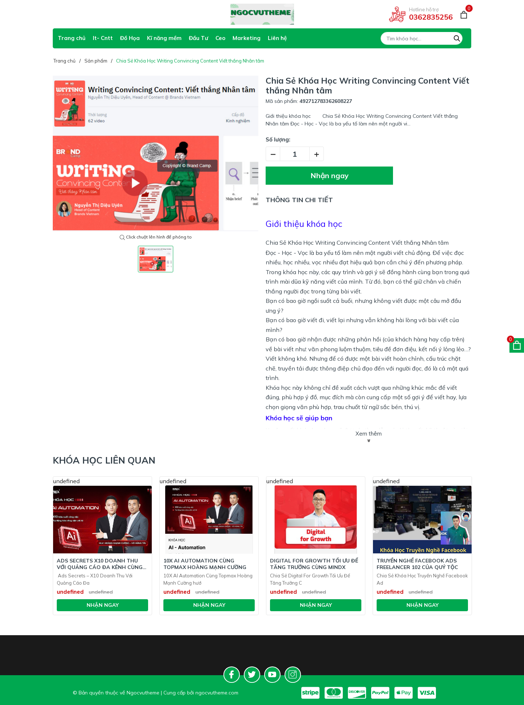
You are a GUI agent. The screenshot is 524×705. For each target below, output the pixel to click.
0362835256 (431, 16)
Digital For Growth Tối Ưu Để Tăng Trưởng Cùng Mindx (314, 563)
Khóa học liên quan (104, 460)
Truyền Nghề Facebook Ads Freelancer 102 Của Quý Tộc (417, 563)
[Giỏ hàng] (464, 14)
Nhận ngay (329, 175)
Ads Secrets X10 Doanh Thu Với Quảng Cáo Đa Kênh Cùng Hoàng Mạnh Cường (100, 563)
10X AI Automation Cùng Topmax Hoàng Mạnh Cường (204, 563)
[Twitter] (252, 674)
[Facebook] (231, 674)
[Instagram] (293, 674)
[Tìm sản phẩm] (422, 38)
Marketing (247, 38)
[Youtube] (272, 674)
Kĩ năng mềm (164, 38)
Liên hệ (277, 38)
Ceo (220, 38)
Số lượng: (278, 139)
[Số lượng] (294, 154)
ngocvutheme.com (216, 692)
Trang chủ (72, 38)
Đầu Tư (198, 38)
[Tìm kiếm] (457, 37)
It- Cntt (103, 38)
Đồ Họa (130, 38)
